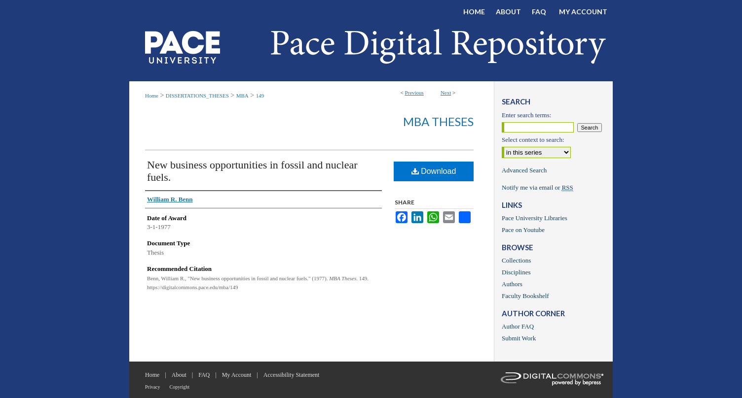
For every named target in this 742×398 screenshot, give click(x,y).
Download (433, 171)
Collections (516, 260)
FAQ (204, 374)
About (179, 374)
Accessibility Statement (291, 374)
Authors (512, 284)
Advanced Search (524, 170)
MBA (242, 96)
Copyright (180, 387)
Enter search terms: (526, 115)
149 (260, 96)
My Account (237, 374)
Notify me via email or (537, 188)
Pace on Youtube (523, 229)
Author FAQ (518, 326)
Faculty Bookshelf (525, 295)
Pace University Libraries (534, 218)
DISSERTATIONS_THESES (197, 96)
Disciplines (516, 272)
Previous (414, 93)
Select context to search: (533, 139)
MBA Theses (438, 121)
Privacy (152, 387)
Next (446, 93)
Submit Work (519, 338)
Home (151, 96)
